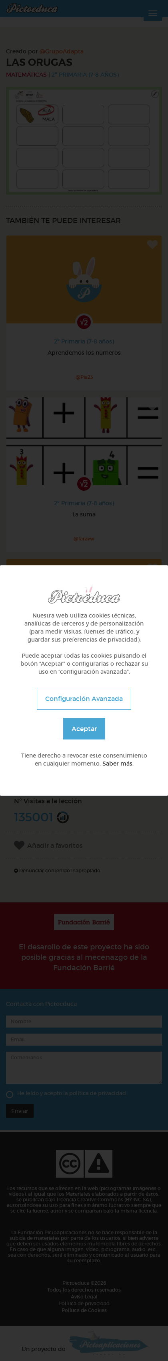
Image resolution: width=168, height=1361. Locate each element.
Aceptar (84, 729)
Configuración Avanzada (84, 699)
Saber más (117, 763)
